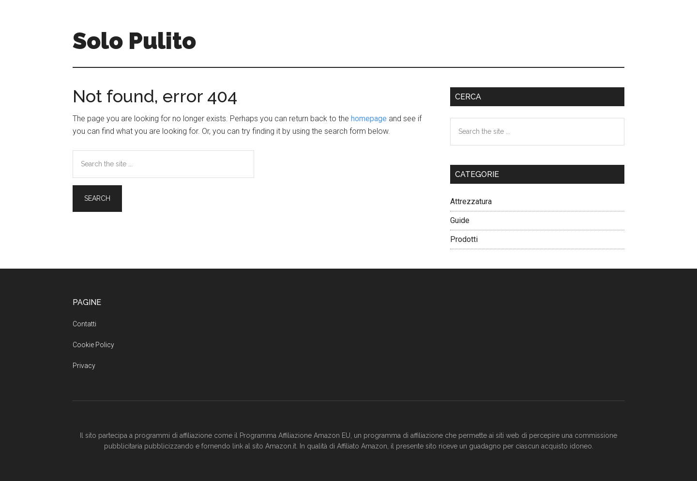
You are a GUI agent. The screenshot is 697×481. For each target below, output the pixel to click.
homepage (369, 118)
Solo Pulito (134, 40)
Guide (460, 220)
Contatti (84, 324)
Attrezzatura (471, 201)
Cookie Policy (93, 345)
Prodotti (464, 239)
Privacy (84, 365)
